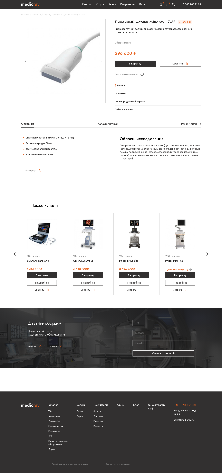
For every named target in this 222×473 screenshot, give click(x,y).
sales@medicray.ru (184, 420)
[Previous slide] (25, 61)
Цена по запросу (177, 269)
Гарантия (98, 421)
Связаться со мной (163, 353)
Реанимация (54, 431)
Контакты (98, 426)
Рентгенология (55, 426)
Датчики (45, 14)
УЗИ (50, 411)
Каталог (87, 4)
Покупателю (127, 4)
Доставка (98, 416)
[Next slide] (101, 61)
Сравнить (180, 63)
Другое (52, 449)
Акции (112, 4)
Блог (142, 4)
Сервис (80, 416)
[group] (63, 61)
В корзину (135, 63)
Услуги (100, 4)
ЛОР (50, 436)
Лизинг (80, 411)
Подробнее (42, 283)
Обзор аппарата (123, 42)
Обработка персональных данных (71, 464)
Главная (25, 14)
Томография (54, 421)
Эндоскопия (54, 416)
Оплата (97, 411)
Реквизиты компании (118, 464)
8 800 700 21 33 (192, 4)
